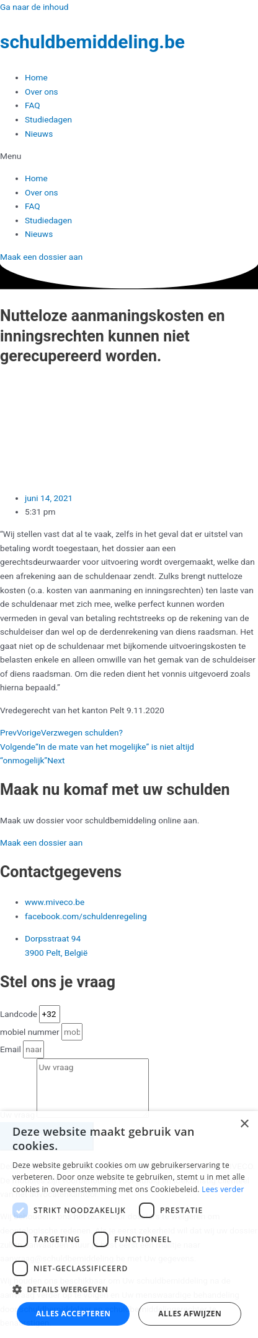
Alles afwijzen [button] (189, 1313)
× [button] (244, 1124)
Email (11, 1049)
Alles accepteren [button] (73, 1313)
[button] (129, 156)
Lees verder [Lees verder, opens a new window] (223, 1189)
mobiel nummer (30, 1032)
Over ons (41, 91)
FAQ (32, 105)
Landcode (19, 1014)
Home (36, 77)
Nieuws (39, 134)
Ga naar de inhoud (34, 7)
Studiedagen (48, 119)
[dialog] (129, 1224)
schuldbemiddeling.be (92, 42)
